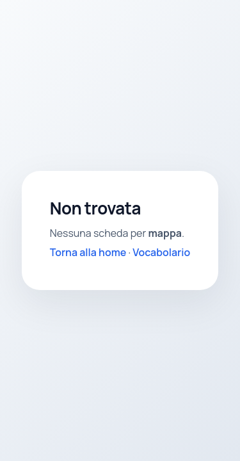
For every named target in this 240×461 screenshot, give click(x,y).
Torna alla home (88, 252)
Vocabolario (161, 252)
